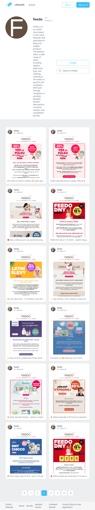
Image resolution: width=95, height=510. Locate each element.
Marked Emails (38, 505)
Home (21, 505)
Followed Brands (53, 505)
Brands (32, 4)
